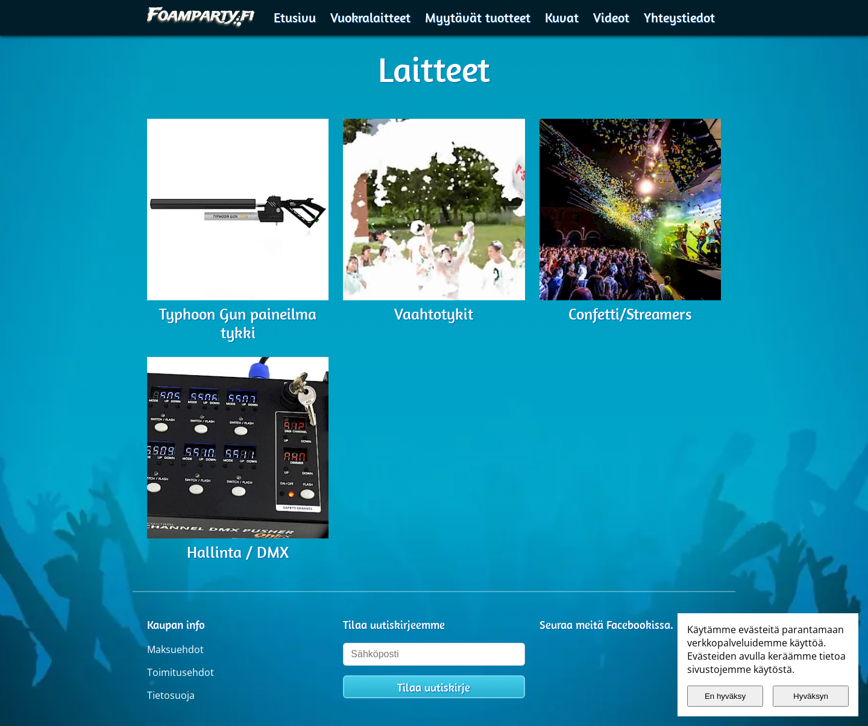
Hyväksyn (810, 696)
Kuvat (562, 17)
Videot (611, 17)
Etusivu (295, 17)
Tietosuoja (171, 695)
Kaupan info (176, 624)
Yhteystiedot (679, 17)
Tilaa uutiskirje (433, 687)
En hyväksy (725, 696)
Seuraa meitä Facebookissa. (606, 624)
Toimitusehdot (180, 672)
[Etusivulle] (201, 16)
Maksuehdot (175, 649)
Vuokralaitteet (370, 17)
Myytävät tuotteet (477, 17)
